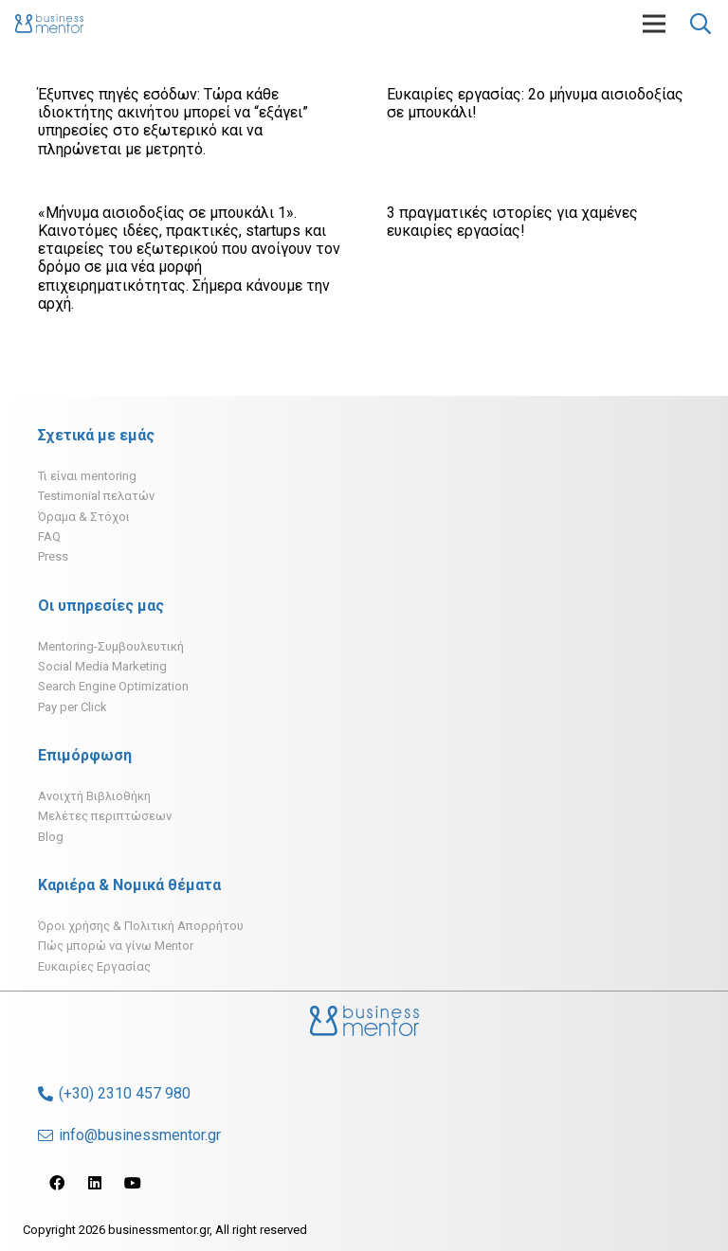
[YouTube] (133, 1183)
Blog (51, 837)
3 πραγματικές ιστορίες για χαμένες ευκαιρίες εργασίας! (512, 222)
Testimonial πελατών (96, 496)
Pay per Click (72, 707)
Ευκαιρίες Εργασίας (94, 966)
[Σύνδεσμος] (49, 23)
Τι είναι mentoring (87, 476)
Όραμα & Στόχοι (84, 516)
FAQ (49, 536)
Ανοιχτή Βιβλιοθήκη (94, 796)
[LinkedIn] (95, 1183)
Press (53, 556)
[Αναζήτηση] (700, 24)
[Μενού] (654, 23)
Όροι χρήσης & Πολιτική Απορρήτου (141, 926)
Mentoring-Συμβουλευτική (111, 646)
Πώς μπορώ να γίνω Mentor (115, 945)
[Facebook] (57, 1183)
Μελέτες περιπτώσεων (105, 816)
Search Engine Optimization (113, 686)
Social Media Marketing (102, 666)
